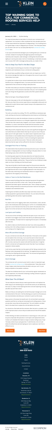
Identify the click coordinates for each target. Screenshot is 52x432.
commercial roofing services (17, 264)
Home (26, 357)
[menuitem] (7, 429)
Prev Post (10, 330)
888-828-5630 (26, 350)
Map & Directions (26, 384)
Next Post (42, 330)
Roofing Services (26, 363)
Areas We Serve (26, 366)
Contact (26, 369)
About (26, 360)
